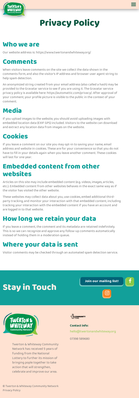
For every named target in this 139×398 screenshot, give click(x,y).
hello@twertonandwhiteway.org (93, 331)
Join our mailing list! (102, 281)
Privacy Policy (11, 390)
